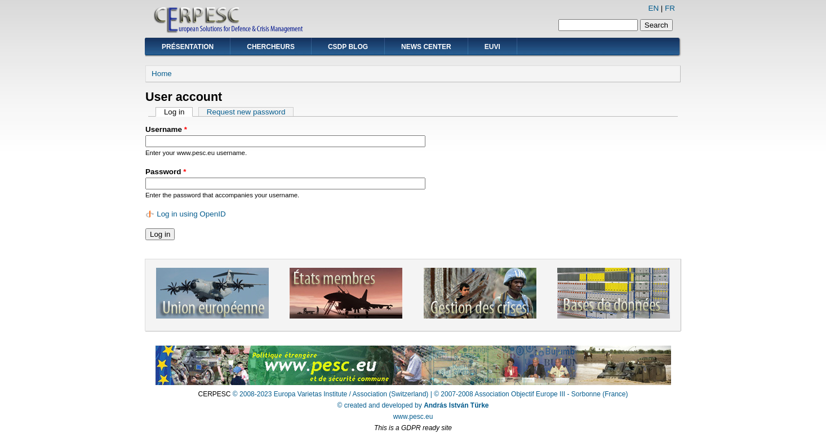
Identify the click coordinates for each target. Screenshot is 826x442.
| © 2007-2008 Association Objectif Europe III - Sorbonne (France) (529, 394)
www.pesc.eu (413, 417)
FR (670, 8)
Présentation (188, 47)
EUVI (492, 47)
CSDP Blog (348, 47)
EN (653, 8)
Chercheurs (271, 47)
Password (165, 171)
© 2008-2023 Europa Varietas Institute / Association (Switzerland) (330, 394)
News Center (426, 47)
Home (162, 73)
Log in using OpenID (191, 214)
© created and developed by (413, 405)
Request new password (246, 112)
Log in (178, 112)
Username (166, 129)
